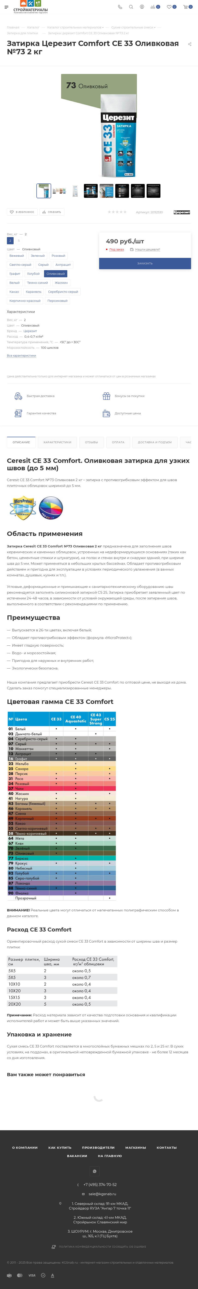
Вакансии (77, 1156)
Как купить (59, 1147)
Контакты (167, 1147)
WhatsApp (95, 1171)
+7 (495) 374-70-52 (100, 1185)
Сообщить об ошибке (129, 1246)
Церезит (30, 331)
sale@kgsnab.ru (102, 1194)
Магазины (135, 1147)
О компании (25, 1147)
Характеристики (57, 442)
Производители (98, 1147)
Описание (21, 442)
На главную (110, 1156)
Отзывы (91, 442)
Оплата (118, 442)
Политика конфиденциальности (85, 1246)
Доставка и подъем (155, 442)
